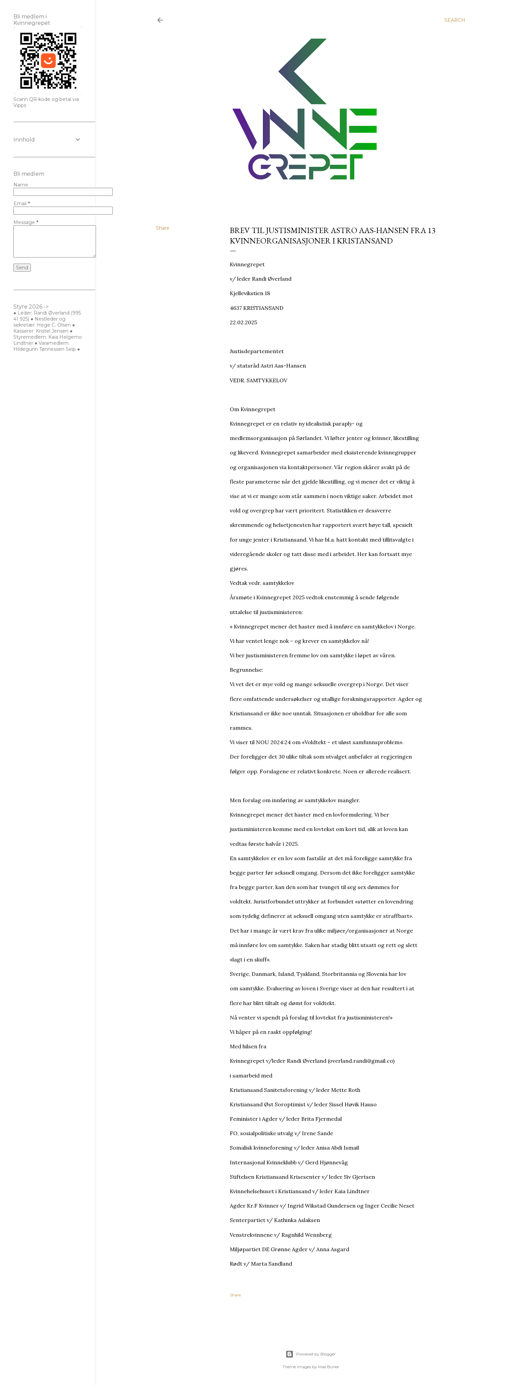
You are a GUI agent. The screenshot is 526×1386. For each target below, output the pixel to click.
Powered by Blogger (310, 1354)
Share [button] (162, 228)
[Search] (454, 20)
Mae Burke (328, 1366)
